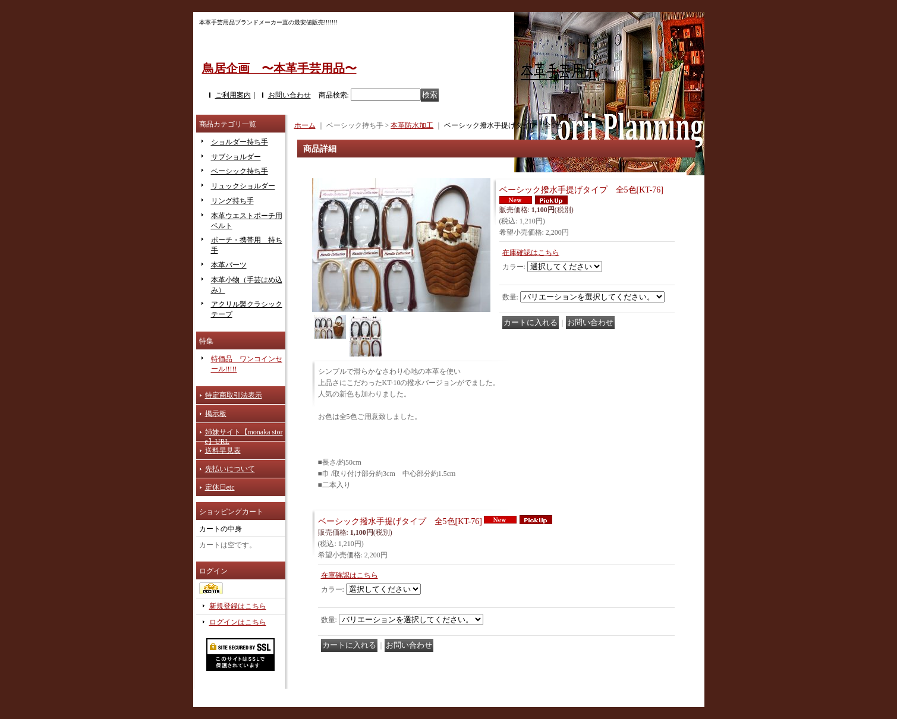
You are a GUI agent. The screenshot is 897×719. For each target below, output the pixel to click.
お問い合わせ (289, 95)
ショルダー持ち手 (239, 142)
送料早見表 (223, 450)
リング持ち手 (232, 201)
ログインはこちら (237, 622)
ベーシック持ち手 (239, 171)
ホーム (305, 125)
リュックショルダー (243, 186)
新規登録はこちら (237, 606)
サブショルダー (236, 157)
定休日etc (220, 487)
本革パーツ (229, 265)
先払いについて (230, 469)
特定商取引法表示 (233, 395)
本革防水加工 (412, 125)
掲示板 (215, 413)
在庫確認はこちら (530, 252)
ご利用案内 (233, 95)
